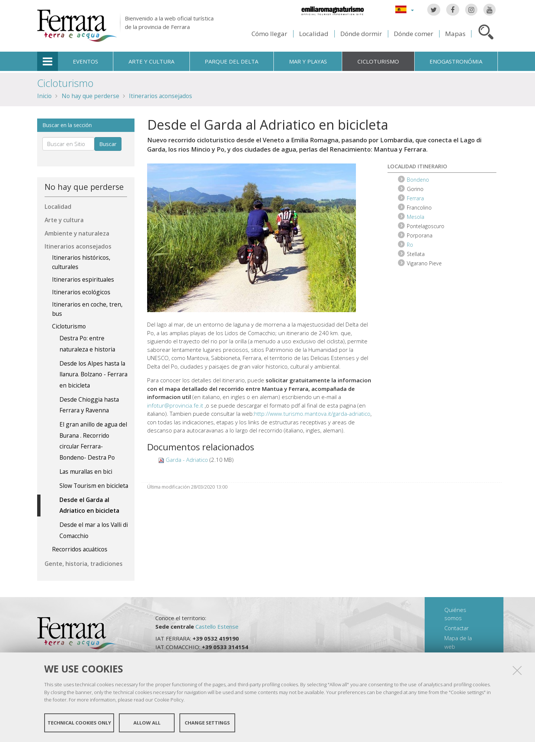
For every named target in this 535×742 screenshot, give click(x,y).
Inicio (44, 96)
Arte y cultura (151, 61)
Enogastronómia (455, 61)
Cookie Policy (169, 699)
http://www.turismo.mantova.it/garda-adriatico (312, 413)
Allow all (146, 722)
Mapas (455, 33)
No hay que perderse (90, 96)
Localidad (313, 33)
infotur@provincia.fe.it (175, 405)
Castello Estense (217, 626)
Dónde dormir (361, 33)
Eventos (85, 61)
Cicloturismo (378, 61)
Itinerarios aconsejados (160, 96)
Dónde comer (413, 33)
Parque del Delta (231, 61)
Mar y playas (308, 61)
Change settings (207, 722)
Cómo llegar (269, 33)
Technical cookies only (79, 722)
